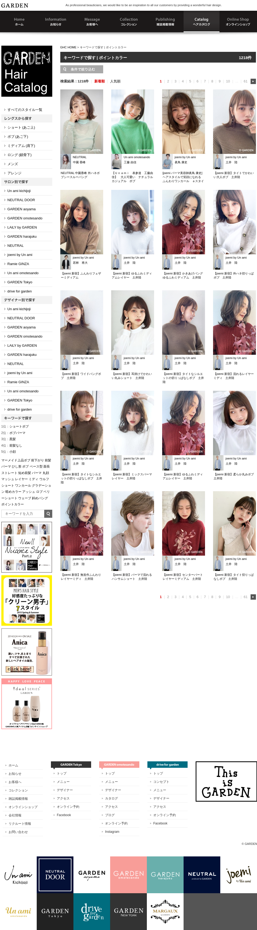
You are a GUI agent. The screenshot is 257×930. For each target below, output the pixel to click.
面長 (46, 466)
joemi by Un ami (20, 255)
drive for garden (20, 291)
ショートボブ (15, 426)
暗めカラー (13, 492)
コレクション (18, 790)
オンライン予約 (68, 807)
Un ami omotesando (23, 273)
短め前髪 (24, 473)
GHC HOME (68, 47)
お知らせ (15, 774)
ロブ (39, 492)
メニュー (63, 782)
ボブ (25, 466)
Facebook (64, 815)
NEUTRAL (16, 246)
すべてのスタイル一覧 (25, 110)
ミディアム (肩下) (21, 146)
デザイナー (65, 790)
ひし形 (16, 466)
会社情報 (15, 815)
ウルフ (44, 479)
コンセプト (161, 782)
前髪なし (12, 445)
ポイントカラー (12, 504)
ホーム (13, 765)
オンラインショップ (23, 807)
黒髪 (8, 439)
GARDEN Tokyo (20, 282)
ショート (7, 485)
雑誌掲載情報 (18, 799)
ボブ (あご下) (18, 137)
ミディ (33, 479)
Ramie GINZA (18, 264)
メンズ (13, 164)
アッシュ (28, 492)
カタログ (111, 798)
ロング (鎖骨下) (20, 155)
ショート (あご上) (21, 127)
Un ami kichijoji (19, 191)
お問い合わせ (18, 832)
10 (228, 81)
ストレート (9, 473)
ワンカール (23, 485)
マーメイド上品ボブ (15, 460)
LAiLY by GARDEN (22, 227)
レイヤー (21, 479)
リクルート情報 (20, 824)
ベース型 (36, 466)
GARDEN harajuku (22, 236)
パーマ (37, 473)
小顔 (8, 452)
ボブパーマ (13, 433)
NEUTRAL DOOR (21, 200)
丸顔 (46, 473)
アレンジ (14, 173)
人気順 (115, 81)
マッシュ (7, 479)
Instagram (112, 832)
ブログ (110, 815)
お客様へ (15, 782)
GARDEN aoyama (22, 209)
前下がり (37, 460)
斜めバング (40, 498)
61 (245, 81)
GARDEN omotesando (25, 218)
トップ (61, 773)
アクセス (63, 798)
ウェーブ (24, 498)
